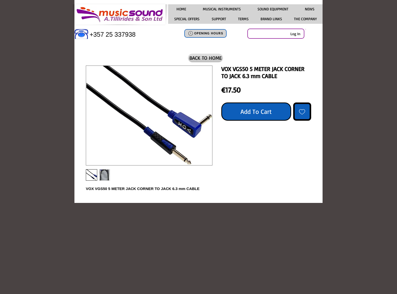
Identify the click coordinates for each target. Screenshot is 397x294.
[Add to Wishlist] (302, 111)
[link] (305, 29)
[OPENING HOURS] (205, 33)
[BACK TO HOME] (205, 57)
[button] (221, 9)
